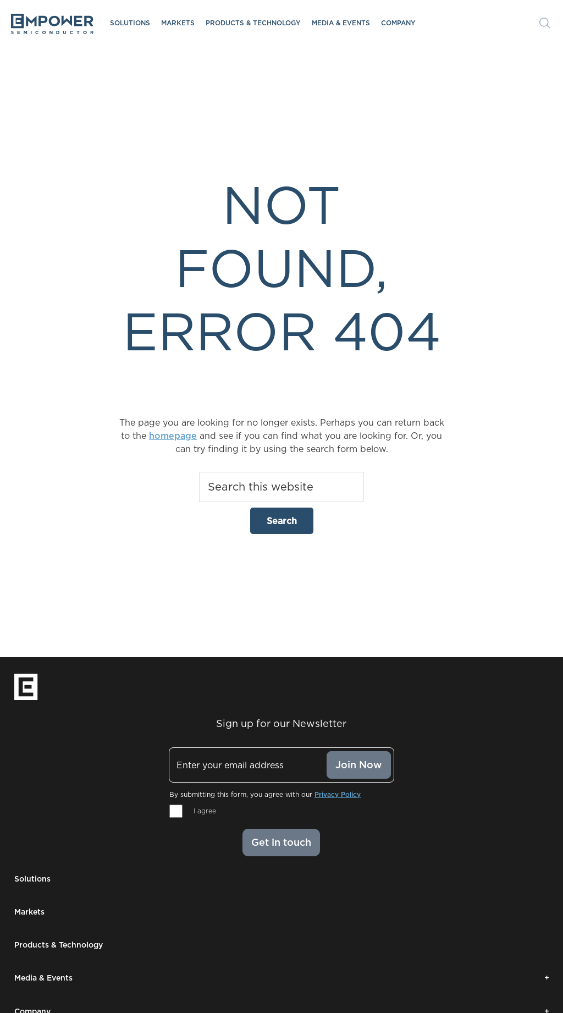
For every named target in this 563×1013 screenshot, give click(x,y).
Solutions (130, 22)
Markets (178, 22)
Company (398, 22)
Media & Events (341, 22)
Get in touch (281, 842)
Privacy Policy (337, 794)
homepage (173, 436)
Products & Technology (253, 22)
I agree (205, 811)
